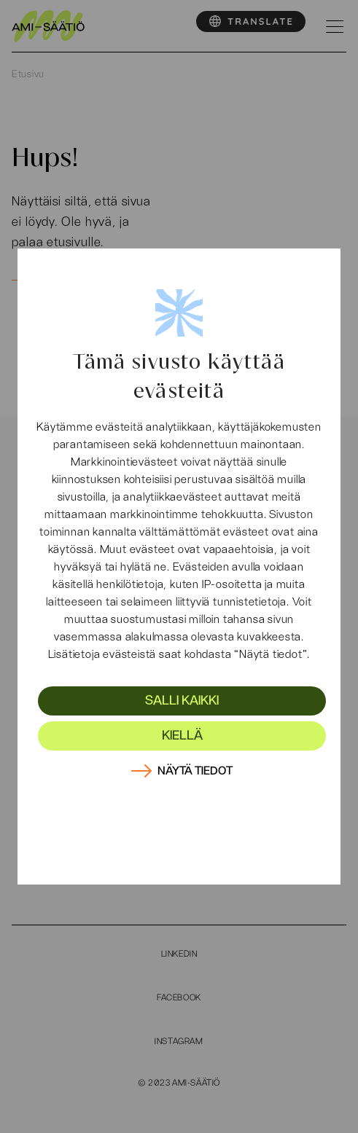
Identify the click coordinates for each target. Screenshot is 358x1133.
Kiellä (182, 735)
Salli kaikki (182, 700)
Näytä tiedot (195, 771)
